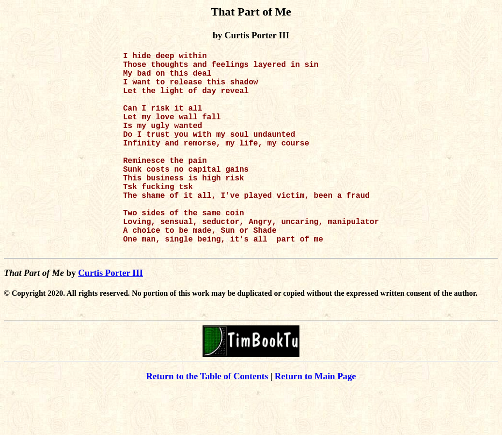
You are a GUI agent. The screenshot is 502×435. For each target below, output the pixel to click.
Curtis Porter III (110, 317)
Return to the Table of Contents (207, 421)
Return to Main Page (315, 421)
